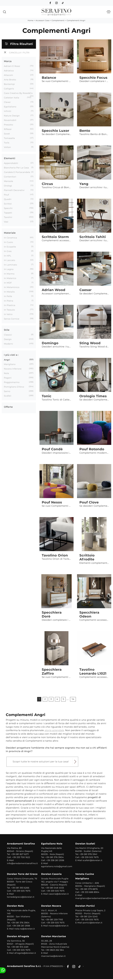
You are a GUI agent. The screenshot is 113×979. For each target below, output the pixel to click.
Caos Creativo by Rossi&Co (18, 93)
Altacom (8, 75)
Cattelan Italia (11, 97)
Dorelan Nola (15, 906)
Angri (7, 359)
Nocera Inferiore (13, 368)
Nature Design (12, 115)
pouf (6, 194)
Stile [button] (6, 330)
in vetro (8, 314)
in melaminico (11, 287)
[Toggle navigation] (108, 11)
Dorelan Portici (85, 906)
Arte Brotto (10, 79)
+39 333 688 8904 (90, 892)
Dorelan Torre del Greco (22, 874)
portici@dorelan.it (92, 922)
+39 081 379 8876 (89, 889)
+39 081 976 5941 (88, 854)
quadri (7, 199)
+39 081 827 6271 (20, 854)
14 (73, 699)
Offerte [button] (8, 407)
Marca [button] (8, 61)
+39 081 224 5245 (89, 916)
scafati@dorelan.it (92, 860)
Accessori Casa (42, 20)
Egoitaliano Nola (51, 843)
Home (30, 20)
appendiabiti (11, 163)
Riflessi (8, 129)
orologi (8, 185)
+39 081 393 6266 (20, 887)
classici (8, 334)
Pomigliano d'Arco (14, 386)
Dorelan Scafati (85, 843)
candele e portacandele (17, 172)
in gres (8, 251)
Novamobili (10, 120)
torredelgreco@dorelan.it (20, 897)
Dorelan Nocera (51, 906)
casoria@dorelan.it (58, 894)
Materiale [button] (10, 233)
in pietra (8, 300)
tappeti (8, 212)
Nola (6, 373)
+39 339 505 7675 (90, 857)
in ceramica (10, 237)
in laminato (10, 264)
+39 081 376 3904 (54, 857)
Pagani (8, 377)
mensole (8, 181)
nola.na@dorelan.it (24, 928)
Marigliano (10, 364)
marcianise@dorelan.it (53, 956)
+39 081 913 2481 (20, 947)
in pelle (8, 296)
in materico (10, 278)
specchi (8, 208)
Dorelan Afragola (18, 936)
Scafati (7, 395)
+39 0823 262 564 (54, 950)
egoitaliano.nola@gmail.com (56, 866)
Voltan (7, 147)
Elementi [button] (9, 158)
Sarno (7, 391)
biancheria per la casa (16, 167)
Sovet (7, 133)
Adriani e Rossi (12, 66)
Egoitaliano (10, 106)
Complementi (58, 20)
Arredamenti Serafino (21, 843)
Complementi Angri (76, 20)
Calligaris (9, 88)
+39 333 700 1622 (21, 857)
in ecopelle (10, 246)
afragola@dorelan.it (25, 953)
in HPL (7, 255)
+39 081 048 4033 (54, 887)
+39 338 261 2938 (55, 860)
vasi (6, 221)
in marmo (9, 273)
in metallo (9, 291)
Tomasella (9, 138)
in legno (9, 269)
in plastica (9, 305)
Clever (7, 102)
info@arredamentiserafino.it (22, 863)
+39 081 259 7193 (54, 919)
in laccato (9, 260)
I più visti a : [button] (11, 355)
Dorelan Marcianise (53, 936)
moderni (8, 343)
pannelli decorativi (14, 190)
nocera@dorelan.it (58, 925)
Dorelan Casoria (51, 874)
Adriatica (9, 70)
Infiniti (7, 111)
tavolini (8, 217)
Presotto (8, 124)
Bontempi (9, 84)
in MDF (8, 282)
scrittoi (8, 203)
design (8, 339)
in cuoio (8, 242)
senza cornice (11, 318)
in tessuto (9, 309)
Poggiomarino (12, 382)
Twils (6, 142)
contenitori (10, 176)
